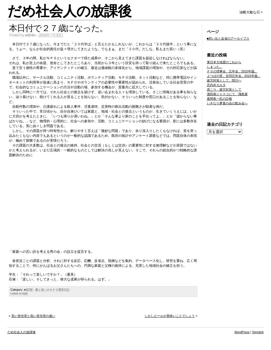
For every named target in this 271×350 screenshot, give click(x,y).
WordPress (242, 332)
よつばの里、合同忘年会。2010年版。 (234, 76)
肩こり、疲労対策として (224, 89)
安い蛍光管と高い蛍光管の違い (33, 316)
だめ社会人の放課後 (69, 11)
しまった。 (215, 66)
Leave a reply (19, 293)
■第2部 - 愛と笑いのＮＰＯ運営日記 (47, 289)
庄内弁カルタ (216, 85)
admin (30, 35)
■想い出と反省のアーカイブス (228, 38)
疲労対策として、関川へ (224, 80)
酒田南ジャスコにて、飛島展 (227, 94)
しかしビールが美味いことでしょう (169, 316)
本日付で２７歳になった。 (58, 28)
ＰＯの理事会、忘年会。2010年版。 (232, 71)
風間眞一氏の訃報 (219, 98)
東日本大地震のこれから (224, 62)
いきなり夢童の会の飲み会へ (227, 103)
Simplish (258, 332)
